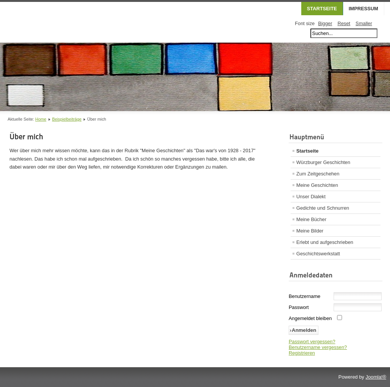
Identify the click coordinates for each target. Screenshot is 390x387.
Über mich (26, 136)
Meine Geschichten (317, 185)
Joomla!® (376, 377)
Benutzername (304, 296)
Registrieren (302, 353)
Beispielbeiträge (67, 119)
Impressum (364, 8)
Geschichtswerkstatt (318, 253)
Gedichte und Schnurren (322, 208)
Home (40, 119)
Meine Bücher (311, 219)
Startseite (322, 8)
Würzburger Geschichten (323, 162)
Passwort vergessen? (312, 341)
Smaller (364, 23)
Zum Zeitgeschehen (317, 174)
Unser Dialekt (311, 196)
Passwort (299, 307)
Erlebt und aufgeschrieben (324, 242)
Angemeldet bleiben (310, 318)
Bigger (325, 23)
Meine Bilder (309, 231)
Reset (343, 23)
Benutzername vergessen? (318, 347)
